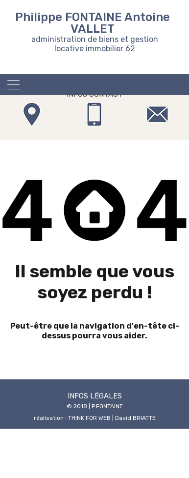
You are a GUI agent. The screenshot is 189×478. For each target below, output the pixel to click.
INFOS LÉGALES (95, 396)
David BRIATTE (135, 418)
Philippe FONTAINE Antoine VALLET (92, 23)
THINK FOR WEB (89, 418)
